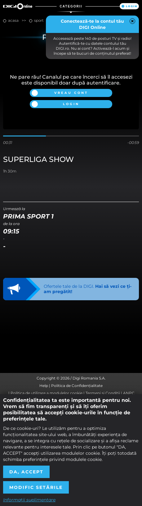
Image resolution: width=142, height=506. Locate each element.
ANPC (129, 393)
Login (131, 6)
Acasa (13, 20)
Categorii (71, 6)
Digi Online (17, 6)
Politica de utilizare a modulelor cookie (46, 393)
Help (43, 385)
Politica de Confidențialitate (77, 385)
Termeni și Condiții (103, 393)
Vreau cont (71, 93)
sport (39, 20)
